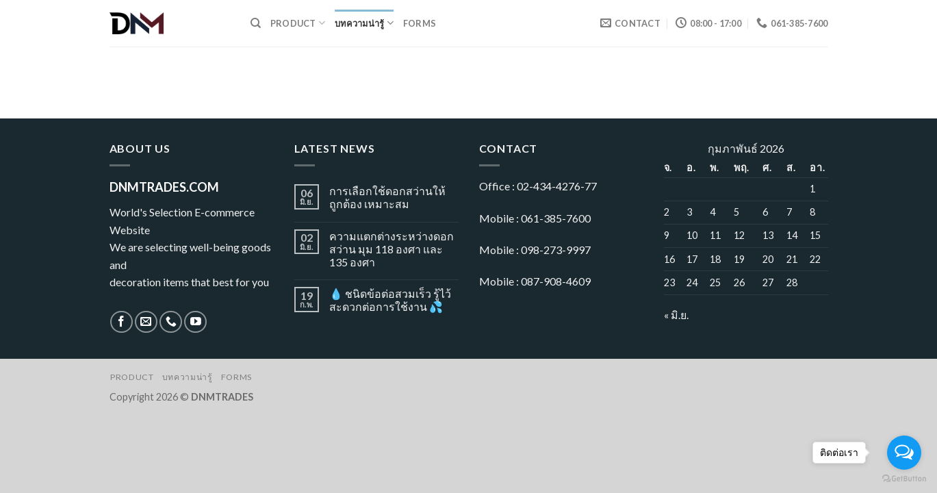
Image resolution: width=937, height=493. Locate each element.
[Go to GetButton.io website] (904, 479)
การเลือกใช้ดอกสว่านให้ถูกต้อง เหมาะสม (387, 197)
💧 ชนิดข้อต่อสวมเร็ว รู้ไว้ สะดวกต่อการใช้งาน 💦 (390, 300)
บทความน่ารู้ (364, 22)
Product (297, 22)
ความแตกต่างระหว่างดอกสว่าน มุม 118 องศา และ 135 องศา (391, 248)
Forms (419, 23)
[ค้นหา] (256, 23)
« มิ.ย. (676, 314)
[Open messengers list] (904, 452)
